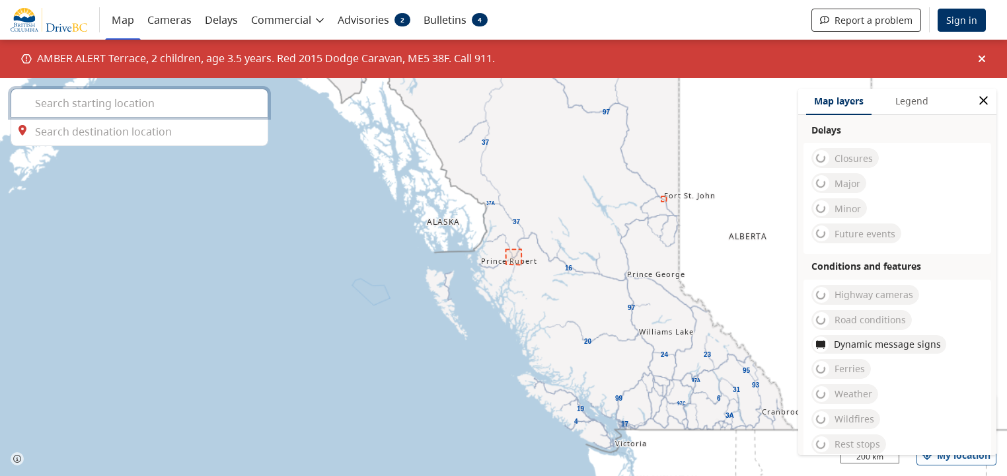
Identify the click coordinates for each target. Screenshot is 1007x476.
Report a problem (866, 20)
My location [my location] (956, 455)
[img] (982, 59)
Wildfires (843, 419)
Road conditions (859, 320)
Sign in (961, 20)
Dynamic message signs (877, 344)
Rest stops (846, 444)
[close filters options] (983, 101)
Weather (842, 394)
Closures (843, 158)
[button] (287, 19)
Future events (854, 233)
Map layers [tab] (839, 101)
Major (836, 183)
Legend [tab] (911, 101)
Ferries (839, 369)
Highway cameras (863, 295)
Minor (837, 208)
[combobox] (139, 103)
